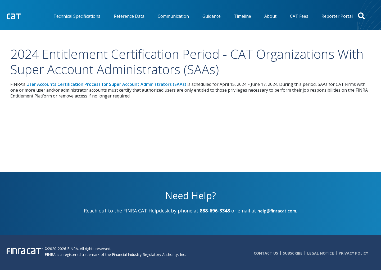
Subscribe (292, 253)
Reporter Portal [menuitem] (337, 16)
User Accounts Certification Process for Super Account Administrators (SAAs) (106, 84)
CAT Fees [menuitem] (299, 16)
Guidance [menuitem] (211, 16)
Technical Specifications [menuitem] (76, 16)
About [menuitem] (270, 16)
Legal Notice (320, 253)
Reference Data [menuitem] (129, 16)
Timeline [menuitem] (242, 16)
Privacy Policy (353, 253)
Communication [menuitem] (173, 16)
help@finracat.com (276, 211)
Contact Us (266, 253)
